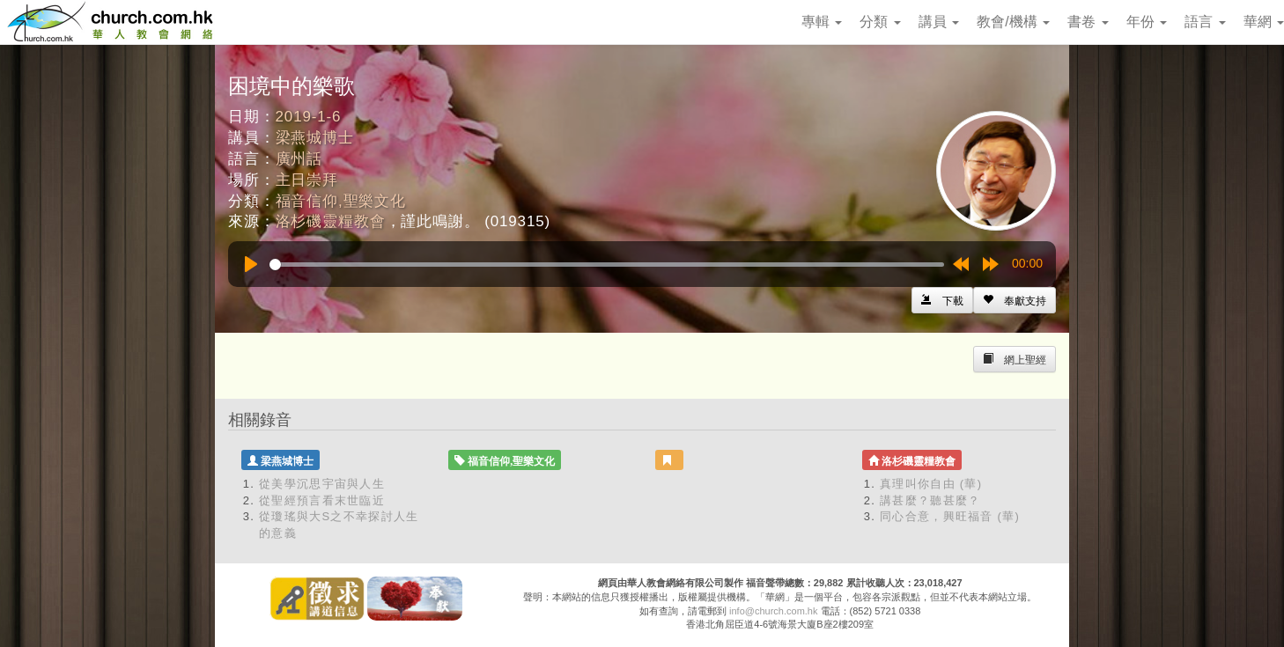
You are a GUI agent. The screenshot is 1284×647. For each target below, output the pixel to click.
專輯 (821, 21)
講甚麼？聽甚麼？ (930, 500)
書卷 (1087, 21)
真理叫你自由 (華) (931, 483)
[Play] (251, 264)
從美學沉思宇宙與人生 (322, 483)
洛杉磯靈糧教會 (331, 221)
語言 (1204, 21)
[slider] (606, 264)
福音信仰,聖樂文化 (341, 201)
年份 (1146, 21)
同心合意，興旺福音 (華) (950, 516)
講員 (939, 21)
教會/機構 (1013, 21)
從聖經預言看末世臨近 (322, 500)
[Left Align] (1014, 300)
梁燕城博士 (315, 137)
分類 (880, 21)
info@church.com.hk (773, 611)
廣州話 (299, 159)
